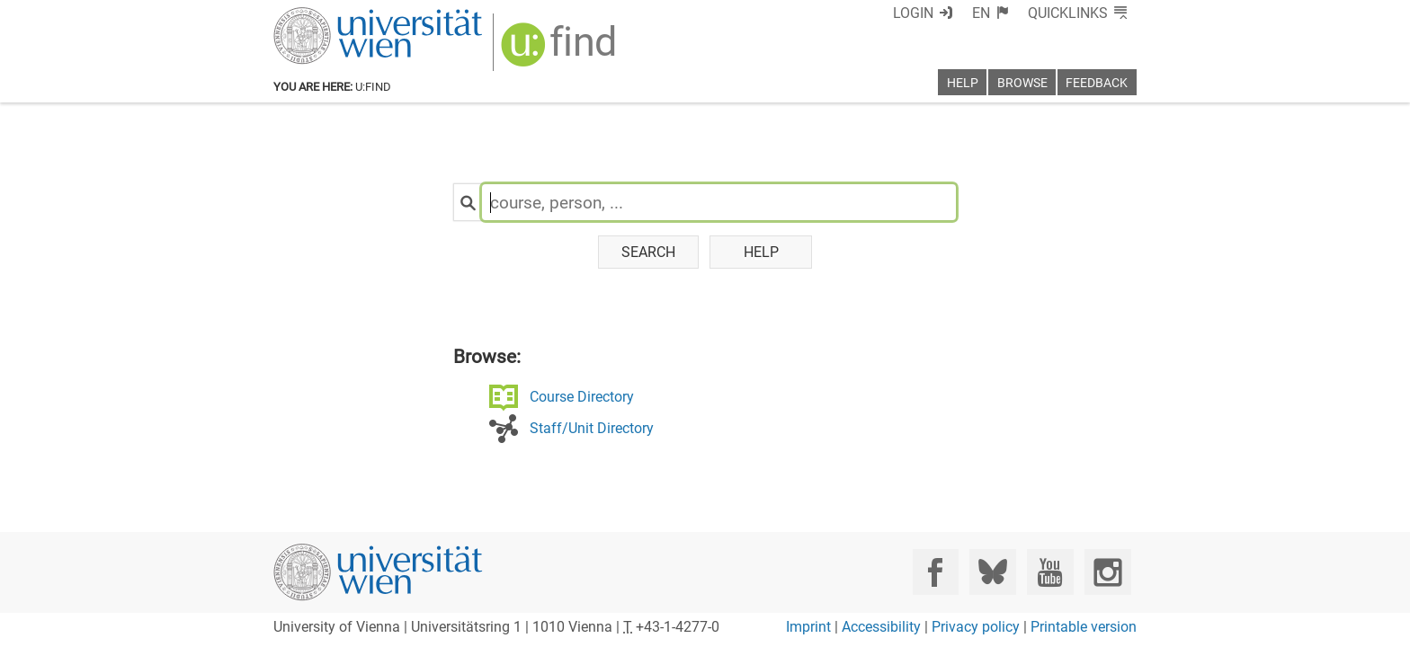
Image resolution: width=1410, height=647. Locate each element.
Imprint (808, 626)
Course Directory (559, 398)
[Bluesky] (992, 572)
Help (761, 252)
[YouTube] (1050, 572)
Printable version (1084, 626)
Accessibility (881, 626)
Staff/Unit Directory (569, 431)
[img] (549, 46)
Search (648, 252)
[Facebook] (936, 572)
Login (945, 13)
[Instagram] (1107, 572)
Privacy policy (976, 626)
